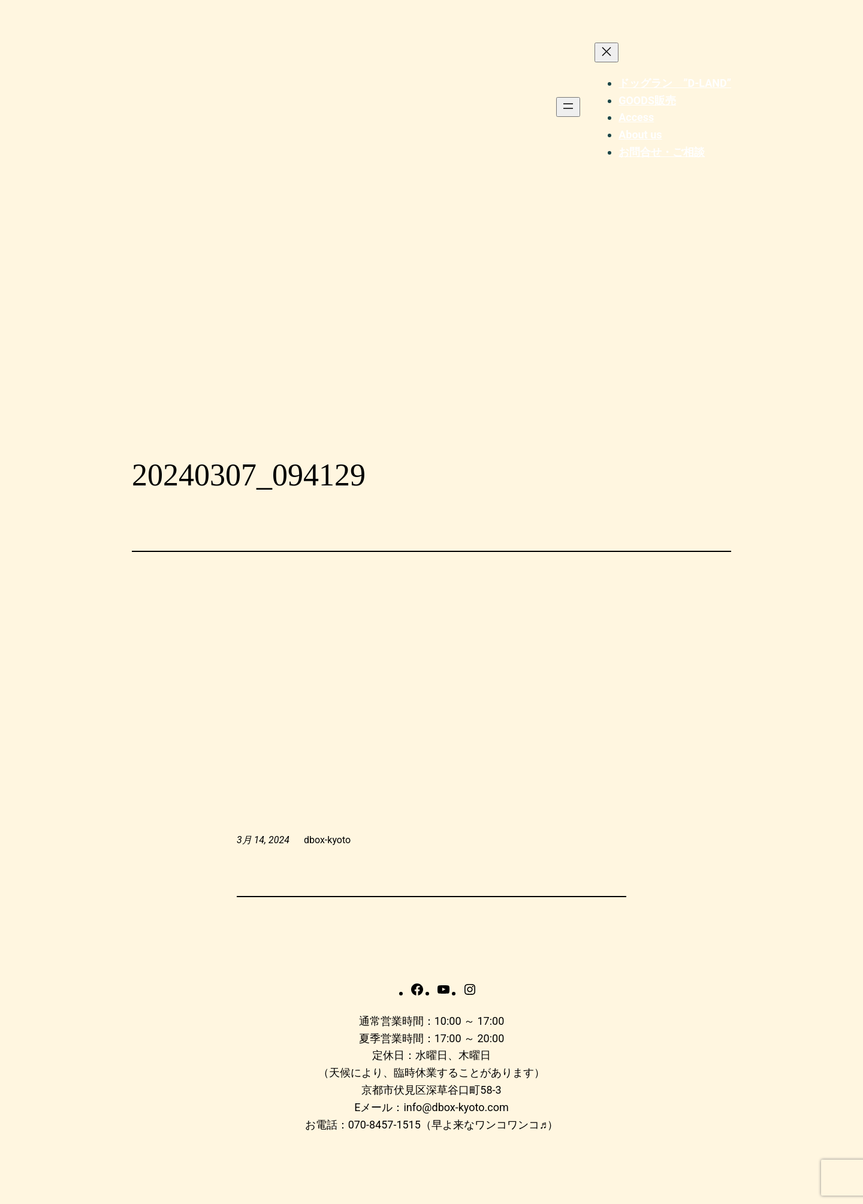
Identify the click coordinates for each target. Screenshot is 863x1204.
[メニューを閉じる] (606, 52)
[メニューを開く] (568, 107)
